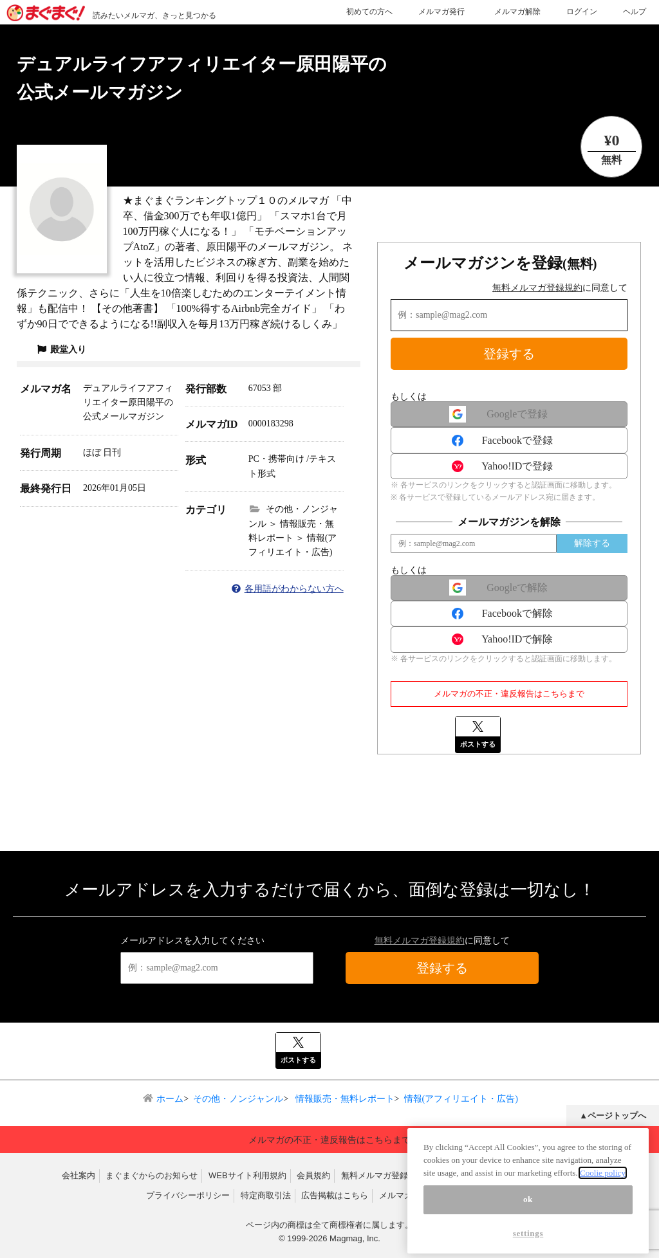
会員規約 (313, 1175)
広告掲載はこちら (334, 1195)
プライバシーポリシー (188, 1195)
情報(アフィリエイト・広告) (461, 1099)
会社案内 (78, 1175)
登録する (509, 354)
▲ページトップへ (612, 1115)
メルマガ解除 (517, 11)
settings (528, 1242)
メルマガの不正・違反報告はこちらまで (509, 693)
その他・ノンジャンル (238, 1099)
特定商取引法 (266, 1195)
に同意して (559, 288)
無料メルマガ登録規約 (537, 288)
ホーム (169, 1099)
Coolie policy (603, 1181)
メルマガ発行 (441, 11)
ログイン (581, 11)
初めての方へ (369, 11)
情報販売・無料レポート (343, 1099)
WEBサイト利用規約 (247, 1175)
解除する (592, 543)
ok (528, 1208)
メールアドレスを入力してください (192, 940)
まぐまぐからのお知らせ (152, 1175)
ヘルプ (634, 11)
